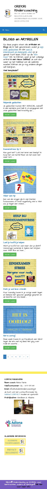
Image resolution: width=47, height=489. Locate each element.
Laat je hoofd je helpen (13, 242)
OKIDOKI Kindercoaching (25, 8)
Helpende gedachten (12, 102)
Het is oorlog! (9, 335)
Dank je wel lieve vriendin (14, 289)
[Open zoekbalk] (44, 30)
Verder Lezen (10, 114)
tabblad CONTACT (12, 394)
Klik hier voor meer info (29, 485)
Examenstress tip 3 (12, 149)
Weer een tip (9, 195)
